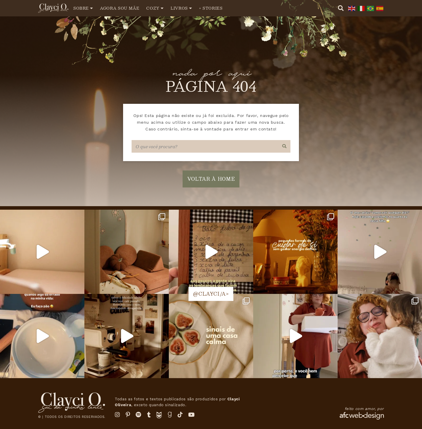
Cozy (152, 8)
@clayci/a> (211, 294)
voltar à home (211, 179)
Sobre (81, 8)
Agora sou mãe (119, 8)
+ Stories (211, 8)
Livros (179, 8)
